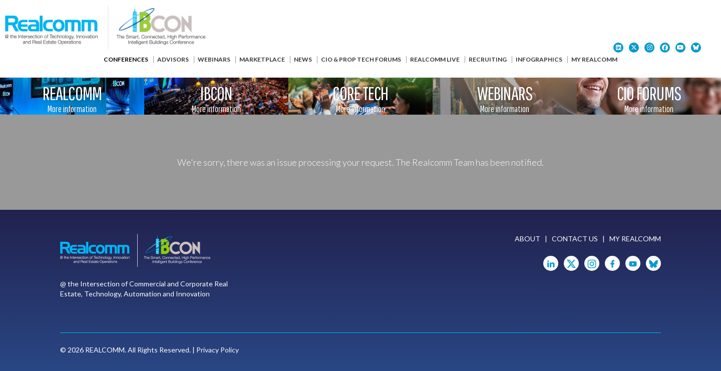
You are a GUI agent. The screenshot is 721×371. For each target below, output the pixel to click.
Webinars (214, 59)
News (303, 59)
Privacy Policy (217, 349)
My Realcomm (594, 59)
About (527, 238)
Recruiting (488, 59)
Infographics (539, 59)
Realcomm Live (435, 59)
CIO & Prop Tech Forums (361, 59)
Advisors (173, 59)
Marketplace (262, 59)
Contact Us (575, 238)
